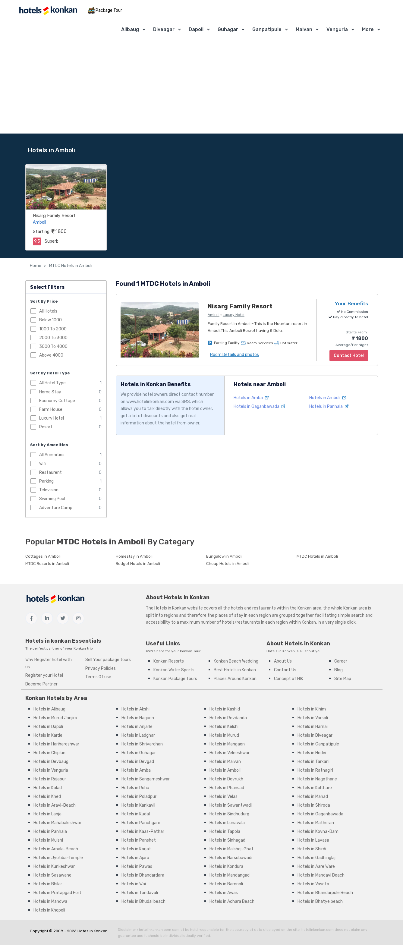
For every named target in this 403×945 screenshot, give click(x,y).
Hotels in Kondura (226, 866)
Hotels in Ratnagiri (315, 770)
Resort (45, 427)
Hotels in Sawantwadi (230, 805)
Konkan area (309, 608)
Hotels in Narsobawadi (230, 857)
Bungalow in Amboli (224, 556)
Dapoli (196, 29)
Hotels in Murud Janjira (55, 717)
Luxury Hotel (51, 418)
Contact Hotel (349, 355)
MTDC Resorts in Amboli (47, 563)
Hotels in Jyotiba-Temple (58, 857)
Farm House (50, 409)
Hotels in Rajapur (49, 779)
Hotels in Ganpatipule (318, 744)
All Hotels (48, 311)
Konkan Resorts (168, 661)
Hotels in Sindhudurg (229, 814)
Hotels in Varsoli (313, 717)
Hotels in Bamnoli (226, 884)
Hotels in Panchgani (140, 822)
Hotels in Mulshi (48, 840)
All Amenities (52, 454)
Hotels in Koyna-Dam (318, 831)
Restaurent (50, 472)
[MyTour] (48, 10)
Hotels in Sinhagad (227, 840)
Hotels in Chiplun (49, 752)
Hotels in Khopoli (49, 910)
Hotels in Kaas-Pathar (142, 831)
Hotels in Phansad (226, 787)
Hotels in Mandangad (229, 875)
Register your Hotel (44, 675)
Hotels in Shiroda (314, 805)
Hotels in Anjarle (137, 726)
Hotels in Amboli (327, 397)
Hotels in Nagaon (137, 717)
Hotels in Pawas (136, 866)
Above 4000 (51, 355)
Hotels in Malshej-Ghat (231, 849)
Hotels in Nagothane (317, 779)
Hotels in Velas (223, 796)
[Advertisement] (202, 88)
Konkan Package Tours (175, 678)
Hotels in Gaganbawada (259, 406)
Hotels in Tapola (224, 831)
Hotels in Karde (47, 735)
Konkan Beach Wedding (236, 661)
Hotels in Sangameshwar (145, 779)
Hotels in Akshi (135, 709)
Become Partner (41, 684)
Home (35, 265)
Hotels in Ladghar (138, 735)
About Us (283, 661)
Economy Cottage (57, 400)
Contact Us (285, 670)
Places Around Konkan (235, 678)
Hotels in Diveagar (315, 735)
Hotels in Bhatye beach (320, 901)
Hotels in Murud (224, 735)
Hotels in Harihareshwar (56, 744)
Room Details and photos (234, 354)
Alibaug (130, 29)
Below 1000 (50, 320)
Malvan (304, 29)
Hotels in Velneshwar (229, 752)
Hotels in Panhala (328, 406)
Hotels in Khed (47, 796)
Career (340, 661)
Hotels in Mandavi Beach (321, 875)
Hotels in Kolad (47, 787)
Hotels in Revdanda (228, 717)
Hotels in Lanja (47, 814)
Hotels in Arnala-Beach (55, 849)
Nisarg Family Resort (54, 215)
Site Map (342, 678)
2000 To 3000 (53, 337)
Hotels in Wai (133, 884)
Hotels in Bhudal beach (143, 901)
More (368, 29)
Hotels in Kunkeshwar (54, 866)
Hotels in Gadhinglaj (316, 857)
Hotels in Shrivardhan (142, 744)
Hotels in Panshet (138, 840)
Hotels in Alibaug (49, 709)
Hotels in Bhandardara (142, 875)
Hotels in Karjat (136, 849)
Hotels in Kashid (224, 709)
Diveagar (164, 29)
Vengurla (337, 29)
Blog (338, 670)
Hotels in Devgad (137, 761)
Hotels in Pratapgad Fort (57, 892)
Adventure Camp (55, 507)
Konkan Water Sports (173, 670)
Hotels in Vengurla (50, 770)
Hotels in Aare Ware (316, 866)
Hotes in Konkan (92, 931)
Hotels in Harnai (313, 726)
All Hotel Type (52, 383)
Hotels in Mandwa (50, 901)
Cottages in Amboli (43, 556)
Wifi (42, 463)
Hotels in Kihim (312, 709)
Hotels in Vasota (313, 884)
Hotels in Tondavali (139, 892)
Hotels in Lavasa (313, 840)
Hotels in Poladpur (138, 796)
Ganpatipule (267, 29)
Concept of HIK (288, 678)
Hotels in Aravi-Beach (54, 805)
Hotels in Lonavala (227, 822)
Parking (46, 481)
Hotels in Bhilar (47, 884)
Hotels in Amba (251, 397)
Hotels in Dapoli (48, 726)
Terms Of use (98, 676)
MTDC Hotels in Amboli (70, 265)
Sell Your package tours (108, 659)
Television (48, 490)
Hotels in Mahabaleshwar (57, 822)
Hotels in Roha (135, 787)
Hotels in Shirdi (312, 849)
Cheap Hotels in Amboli (227, 563)
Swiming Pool (52, 498)
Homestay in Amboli (134, 556)
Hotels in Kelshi (223, 726)
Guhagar (228, 29)
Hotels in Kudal (135, 814)
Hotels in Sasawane (52, 875)
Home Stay (50, 392)
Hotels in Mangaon (227, 744)
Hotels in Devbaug (50, 761)
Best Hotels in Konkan (235, 670)
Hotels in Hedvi (312, 752)
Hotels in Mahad (313, 796)
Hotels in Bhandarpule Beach (325, 892)
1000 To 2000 (53, 329)
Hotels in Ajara (135, 857)
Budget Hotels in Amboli (138, 563)
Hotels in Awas (223, 892)
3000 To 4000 (53, 346)
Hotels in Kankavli (138, 805)
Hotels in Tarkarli (313, 761)
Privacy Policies (100, 668)
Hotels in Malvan (225, 761)
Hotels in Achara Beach (231, 901)
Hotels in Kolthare (315, 787)
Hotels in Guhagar (138, 752)
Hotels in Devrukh (226, 779)
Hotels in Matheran (316, 822)
